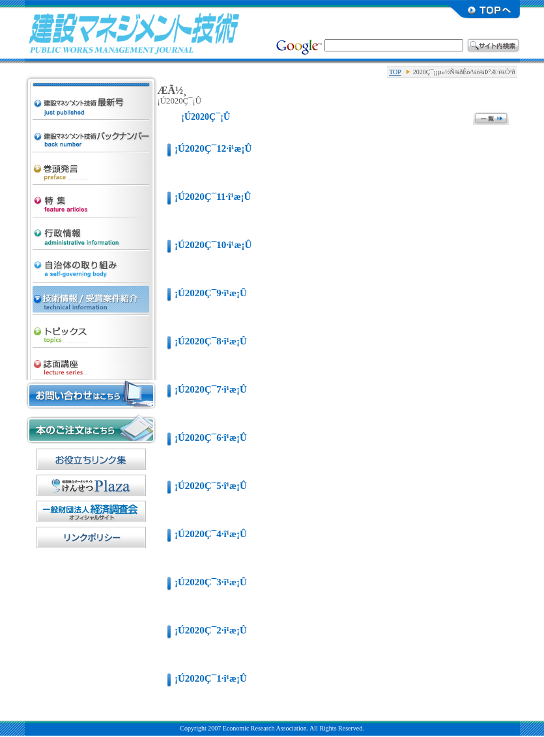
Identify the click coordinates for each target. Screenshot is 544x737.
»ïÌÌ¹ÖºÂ (91, 361)
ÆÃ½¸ (91, 198)
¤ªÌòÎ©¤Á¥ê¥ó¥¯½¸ (91, 459)
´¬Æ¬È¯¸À (91, 165)
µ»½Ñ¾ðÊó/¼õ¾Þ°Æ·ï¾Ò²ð (91, 296)
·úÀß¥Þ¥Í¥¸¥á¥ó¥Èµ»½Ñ (134, 32)
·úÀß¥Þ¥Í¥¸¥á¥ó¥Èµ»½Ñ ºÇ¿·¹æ (91, 89)
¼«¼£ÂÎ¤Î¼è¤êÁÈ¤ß (91, 263)
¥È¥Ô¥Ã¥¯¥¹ (91, 328)
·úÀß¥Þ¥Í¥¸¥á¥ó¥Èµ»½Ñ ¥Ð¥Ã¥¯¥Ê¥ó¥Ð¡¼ (91, 133)
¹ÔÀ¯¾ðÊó (91, 230)
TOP (395, 72)
